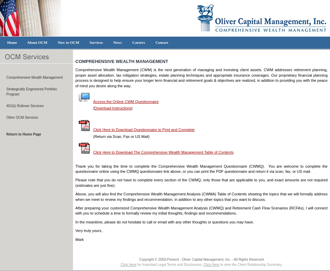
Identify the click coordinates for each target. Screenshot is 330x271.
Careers (139, 42)
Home (12, 42)
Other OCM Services (22, 117)
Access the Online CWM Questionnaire (119, 102)
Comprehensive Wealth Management (35, 77)
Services (96, 42)
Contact (161, 42)
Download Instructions (112, 108)
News (117, 42)
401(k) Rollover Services (25, 106)
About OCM (37, 42)
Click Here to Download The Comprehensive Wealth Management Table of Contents (156, 152)
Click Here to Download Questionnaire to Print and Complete (137, 130)
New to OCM (68, 42)
